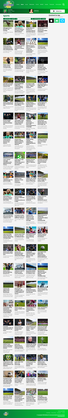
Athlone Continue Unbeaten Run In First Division (43, 232)
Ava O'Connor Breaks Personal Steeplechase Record (20, 325)
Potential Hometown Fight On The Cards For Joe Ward (8, 325)
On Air (37, 4)
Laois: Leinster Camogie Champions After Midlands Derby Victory (8, 158)
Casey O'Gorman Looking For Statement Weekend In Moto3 (43, 195)
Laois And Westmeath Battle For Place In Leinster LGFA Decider (31, 287)
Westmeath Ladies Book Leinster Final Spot (8, 249)
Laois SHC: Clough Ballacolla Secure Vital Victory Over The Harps (8, 394)
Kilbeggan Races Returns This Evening (8, 25)
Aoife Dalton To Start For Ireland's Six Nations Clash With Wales (8, 195)
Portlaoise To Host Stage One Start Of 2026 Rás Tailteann (20, 213)
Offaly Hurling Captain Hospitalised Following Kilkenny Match (31, 138)
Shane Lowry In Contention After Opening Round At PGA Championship (8, 44)
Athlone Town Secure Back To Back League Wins (43, 359)
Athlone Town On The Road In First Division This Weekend (31, 63)
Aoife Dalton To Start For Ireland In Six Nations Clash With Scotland (20, 26)
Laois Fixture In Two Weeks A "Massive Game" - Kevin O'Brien (31, 325)
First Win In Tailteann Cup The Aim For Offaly (8, 176)
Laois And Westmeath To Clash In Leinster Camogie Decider (20, 343)
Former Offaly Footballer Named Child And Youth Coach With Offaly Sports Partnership (31, 395)
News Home (7, 18)
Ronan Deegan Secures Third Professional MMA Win (8, 119)
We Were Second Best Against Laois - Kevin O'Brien (20, 100)
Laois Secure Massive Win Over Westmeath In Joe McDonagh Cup (43, 119)
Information (58, 4)
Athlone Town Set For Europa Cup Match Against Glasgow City (20, 377)
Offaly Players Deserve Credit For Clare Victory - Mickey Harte (31, 101)
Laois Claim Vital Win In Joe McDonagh (20, 359)
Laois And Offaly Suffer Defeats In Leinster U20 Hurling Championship (8, 233)
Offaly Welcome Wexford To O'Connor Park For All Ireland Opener (31, 26)
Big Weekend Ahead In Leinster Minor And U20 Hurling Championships (43, 270)
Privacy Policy (53, 412)
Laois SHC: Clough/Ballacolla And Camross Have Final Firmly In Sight (43, 394)
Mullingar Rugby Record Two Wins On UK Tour (43, 376)
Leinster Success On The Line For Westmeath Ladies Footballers (43, 26)
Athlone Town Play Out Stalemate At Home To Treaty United (43, 138)
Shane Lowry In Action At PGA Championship (8, 62)
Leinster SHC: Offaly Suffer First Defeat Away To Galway (31, 342)
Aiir (64, 416)
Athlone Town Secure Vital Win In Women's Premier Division (8, 343)
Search (32, 19)
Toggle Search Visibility (63, 4)
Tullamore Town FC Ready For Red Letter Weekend (20, 268)
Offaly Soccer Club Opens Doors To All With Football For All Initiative (8, 360)
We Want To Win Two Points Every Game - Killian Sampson (31, 82)
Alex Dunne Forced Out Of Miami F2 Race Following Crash (31, 233)
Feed (13, 18)
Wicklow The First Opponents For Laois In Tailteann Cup (31, 158)
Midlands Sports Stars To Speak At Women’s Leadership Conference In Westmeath (31, 45)
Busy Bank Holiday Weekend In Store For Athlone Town (31, 268)
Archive (43, 18)
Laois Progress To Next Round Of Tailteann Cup (43, 100)
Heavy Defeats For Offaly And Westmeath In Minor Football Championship (43, 214)
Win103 (41, 4)
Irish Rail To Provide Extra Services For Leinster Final (8, 81)
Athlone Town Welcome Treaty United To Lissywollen (20, 177)
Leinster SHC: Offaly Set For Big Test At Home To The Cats (31, 176)
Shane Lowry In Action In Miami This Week (20, 305)
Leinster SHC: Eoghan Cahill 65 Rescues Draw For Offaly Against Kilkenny (20, 138)
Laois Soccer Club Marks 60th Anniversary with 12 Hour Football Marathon (20, 158)
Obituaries (31, 4)
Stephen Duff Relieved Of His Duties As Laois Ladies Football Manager (31, 214)
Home (18, 4)
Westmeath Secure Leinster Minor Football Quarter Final (31, 306)
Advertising (48, 412)
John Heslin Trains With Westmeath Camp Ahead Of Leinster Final (20, 119)
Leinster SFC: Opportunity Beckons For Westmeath (8, 287)
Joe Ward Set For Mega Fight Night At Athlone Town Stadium (43, 82)
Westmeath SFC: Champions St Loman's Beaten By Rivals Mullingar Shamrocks (20, 395)
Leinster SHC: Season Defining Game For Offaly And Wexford (20, 63)
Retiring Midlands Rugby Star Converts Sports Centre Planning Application (20, 82)
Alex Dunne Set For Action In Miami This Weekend (43, 286)
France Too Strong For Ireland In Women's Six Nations (31, 360)
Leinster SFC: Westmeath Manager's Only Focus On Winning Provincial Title (43, 63)
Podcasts (52, 4)
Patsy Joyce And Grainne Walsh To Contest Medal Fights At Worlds (31, 377)
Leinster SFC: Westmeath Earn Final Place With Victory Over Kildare (20, 250)
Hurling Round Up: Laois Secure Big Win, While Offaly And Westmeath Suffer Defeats (8, 377)
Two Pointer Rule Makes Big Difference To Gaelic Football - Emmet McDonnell (43, 251)
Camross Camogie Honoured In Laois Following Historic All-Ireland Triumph (43, 325)
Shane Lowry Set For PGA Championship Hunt (8, 100)
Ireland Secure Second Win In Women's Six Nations (8, 138)
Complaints (59, 412)
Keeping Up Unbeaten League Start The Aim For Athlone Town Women (31, 251)
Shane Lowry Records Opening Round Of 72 (8, 268)
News (22, 4)
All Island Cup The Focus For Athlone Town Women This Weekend (31, 195)
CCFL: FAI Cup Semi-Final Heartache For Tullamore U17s (8, 213)
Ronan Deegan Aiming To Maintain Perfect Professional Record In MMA (20, 195)
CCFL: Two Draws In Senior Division (43, 304)
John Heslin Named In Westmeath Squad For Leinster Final (20, 44)
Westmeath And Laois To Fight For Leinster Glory (43, 176)
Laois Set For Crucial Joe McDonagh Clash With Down (43, 43)
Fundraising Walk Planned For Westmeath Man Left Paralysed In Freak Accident (8, 306)
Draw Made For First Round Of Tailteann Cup (43, 342)
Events (46, 4)
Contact (63, 412)
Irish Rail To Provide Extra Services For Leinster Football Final (43, 158)
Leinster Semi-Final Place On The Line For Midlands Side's (20, 232)
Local (26, 4)
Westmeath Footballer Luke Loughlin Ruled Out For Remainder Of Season (20, 287)
